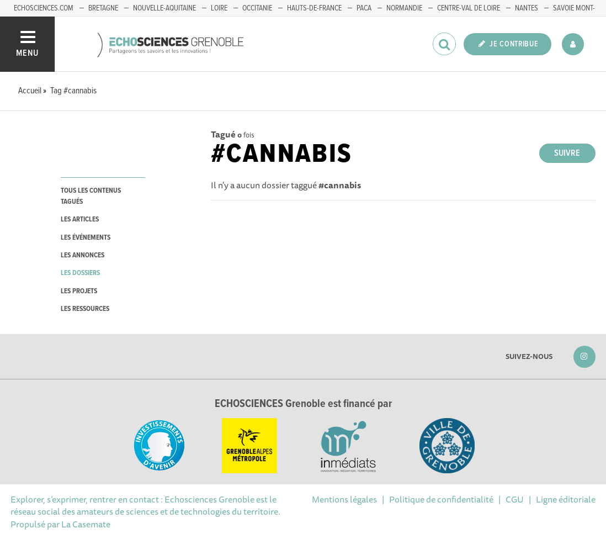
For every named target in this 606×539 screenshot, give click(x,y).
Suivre (567, 153)
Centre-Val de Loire (468, 8)
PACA (364, 8)
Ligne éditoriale (566, 499)
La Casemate (85, 524)
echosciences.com (43, 8)
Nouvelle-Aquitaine (164, 8)
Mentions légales (344, 499)
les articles (80, 219)
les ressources (85, 309)
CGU (515, 499)
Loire (219, 8)
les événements (85, 237)
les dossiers (80, 273)
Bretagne (103, 8)
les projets (79, 291)
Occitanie (257, 8)
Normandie (404, 8)
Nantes (526, 8)
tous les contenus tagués (91, 196)
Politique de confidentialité (441, 499)
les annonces (82, 255)
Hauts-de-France (314, 8)
